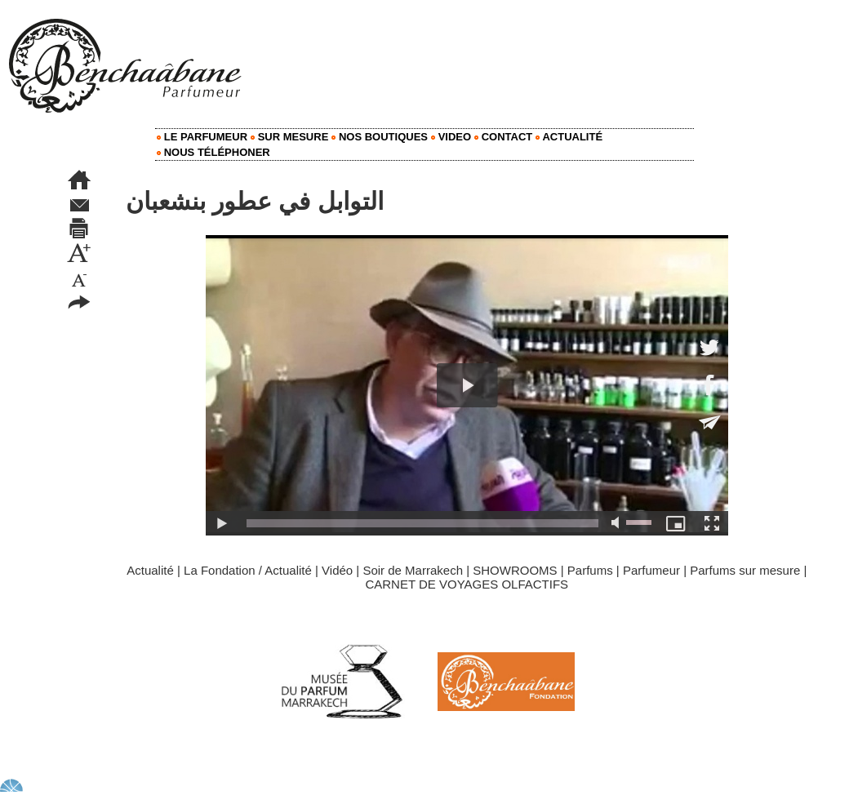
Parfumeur (651, 570)
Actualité (569, 137)
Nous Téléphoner (213, 152)
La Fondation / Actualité (248, 570)
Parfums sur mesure (745, 570)
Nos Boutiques (379, 137)
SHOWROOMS (515, 570)
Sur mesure (289, 137)
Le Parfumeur (202, 137)
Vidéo (337, 570)
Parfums (590, 570)
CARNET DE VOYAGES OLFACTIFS (466, 584)
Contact (503, 137)
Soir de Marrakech (412, 570)
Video (451, 137)
